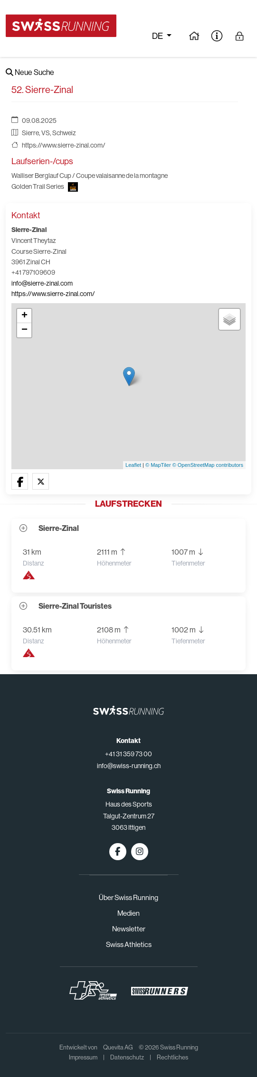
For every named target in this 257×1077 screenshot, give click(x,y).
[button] (20, 482)
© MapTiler (158, 465)
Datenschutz (127, 1057)
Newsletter (128, 929)
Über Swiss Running (128, 897)
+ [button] (24, 316)
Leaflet (133, 465)
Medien (128, 913)
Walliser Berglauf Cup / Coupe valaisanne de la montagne (89, 175)
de (158, 36)
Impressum (83, 1057)
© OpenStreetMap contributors (207, 465)
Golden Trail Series (37, 186)
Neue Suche (30, 72)
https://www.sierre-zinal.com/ (63, 145)
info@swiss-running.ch (129, 766)
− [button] (24, 330)
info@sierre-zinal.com (42, 283)
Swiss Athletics (129, 944)
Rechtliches (172, 1057)
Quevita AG (118, 1047)
